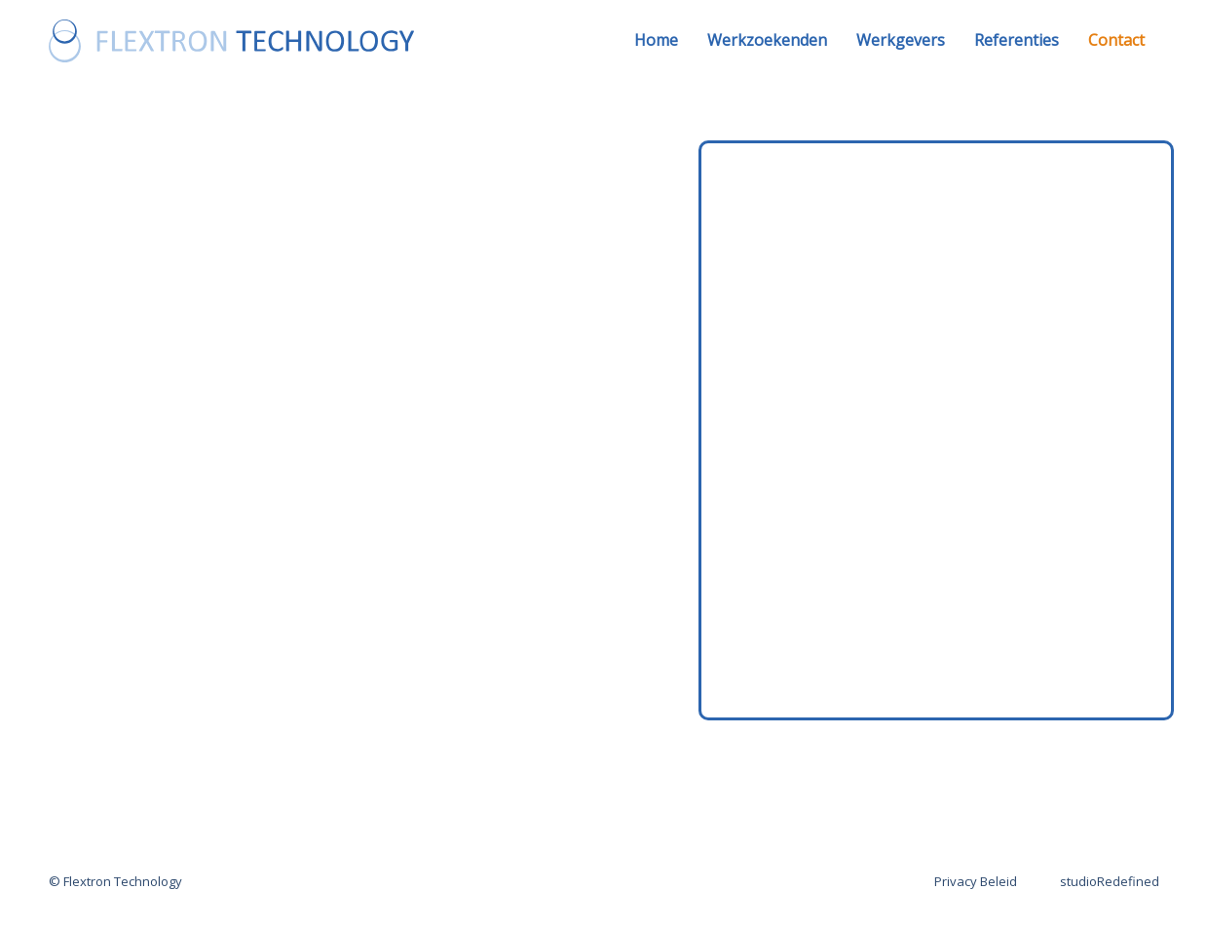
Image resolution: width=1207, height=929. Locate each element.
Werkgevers (900, 40)
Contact (1116, 40)
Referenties (1016, 40)
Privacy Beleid (975, 881)
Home (656, 40)
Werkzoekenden (767, 40)
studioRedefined (1109, 881)
